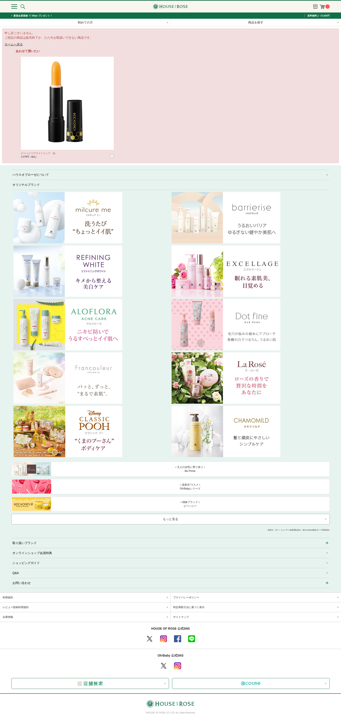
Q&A (15, 573)
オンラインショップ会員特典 (32, 553)
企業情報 (8, 617)
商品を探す (255, 22)
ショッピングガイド (26, 563)
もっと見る (170, 519)
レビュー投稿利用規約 (16, 607)
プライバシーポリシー (186, 597)
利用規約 (8, 597)
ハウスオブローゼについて (30, 174)
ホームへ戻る (14, 44)
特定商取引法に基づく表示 (188, 607)
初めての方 (85, 22)
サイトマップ (181, 617)
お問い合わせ (21, 583)
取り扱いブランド (24, 543)
